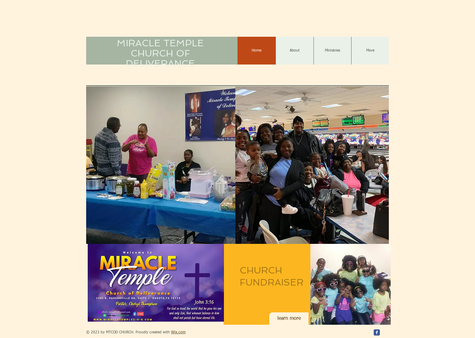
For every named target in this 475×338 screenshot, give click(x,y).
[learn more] (289, 318)
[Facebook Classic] (377, 332)
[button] (160, 165)
